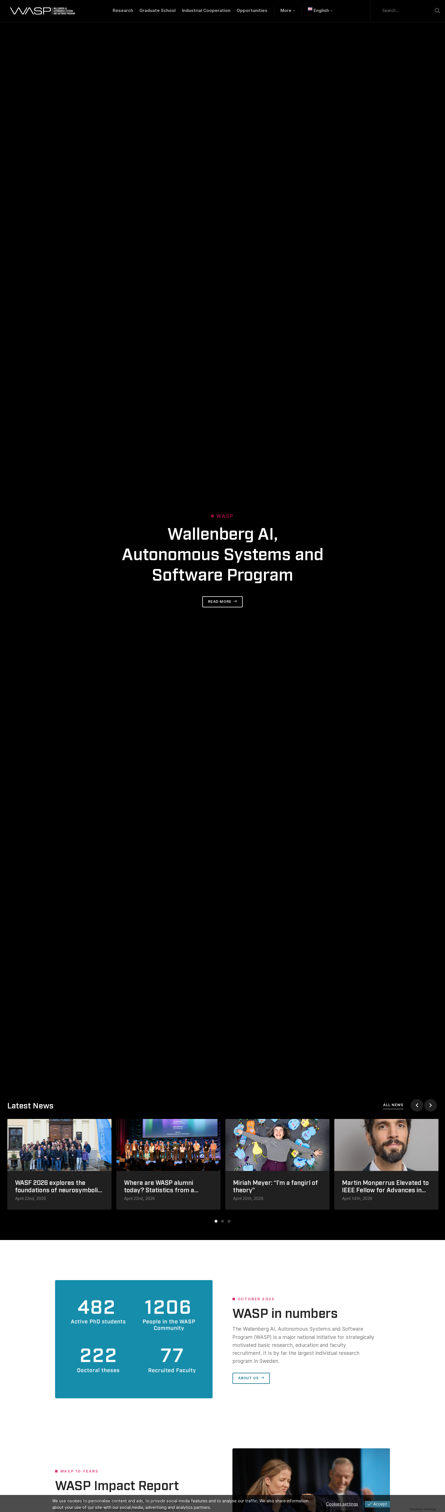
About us (248, 1378)
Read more (220, 601)
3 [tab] (229, 1221)
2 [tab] (222, 1221)
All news (393, 1105)
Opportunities (252, 10)
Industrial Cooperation (206, 10)
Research (123, 10)
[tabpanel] (59, 1164)
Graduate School (157, 10)
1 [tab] (216, 1221)
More (285, 10)
